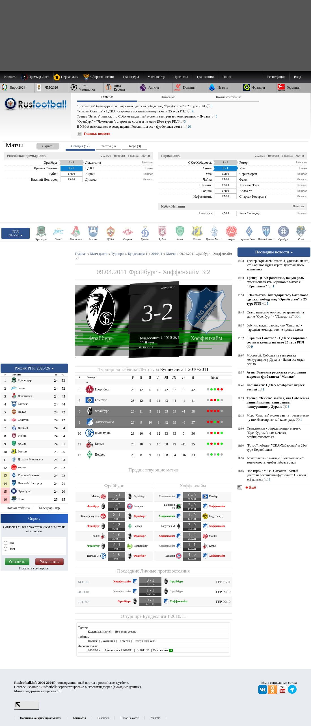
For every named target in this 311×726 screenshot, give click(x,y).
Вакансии (103, 717)
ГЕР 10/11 (223, 582)
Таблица (133, 155)
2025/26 (106, 155)
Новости (119, 155)
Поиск (227, 77)
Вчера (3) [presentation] (134, 146)
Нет (12, 549)
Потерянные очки (144, 640)
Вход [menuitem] (297, 77)
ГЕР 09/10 (223, 592)
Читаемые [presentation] (168, 97)
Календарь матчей (99, 631)
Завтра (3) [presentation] (108, 146)
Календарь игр (49, 508)
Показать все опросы (34, 568)
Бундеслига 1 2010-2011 (160, 337)
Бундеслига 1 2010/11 (164, 616)
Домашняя (108, 640)
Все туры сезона (125, 631)
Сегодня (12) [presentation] (80, 146)
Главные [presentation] (107, 97)
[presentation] (42, 145)
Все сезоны (163, 650)
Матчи (145, 155)
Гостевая (124, 640)
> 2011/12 (142, 650)
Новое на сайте (129, 717)
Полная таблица (18, 508)
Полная (93, 640)
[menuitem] (100, 77)
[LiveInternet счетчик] (26, 708)
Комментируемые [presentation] (228, 97)
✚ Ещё (250, 488)
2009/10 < (94, 650)
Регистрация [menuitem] (276, 77)
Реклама (155, 717)
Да (11, 543)
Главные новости (97, 134)
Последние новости (274, 252)
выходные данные (127, 687)
